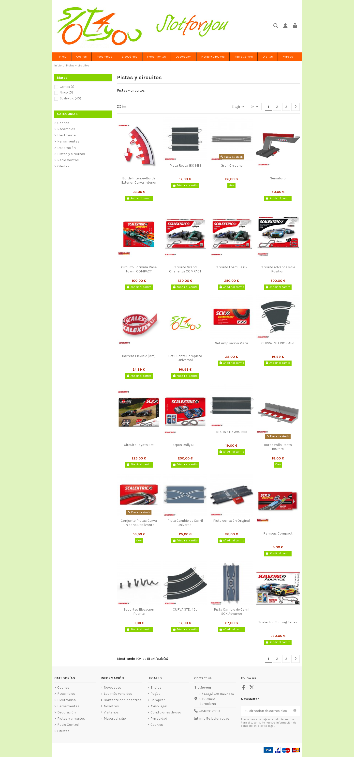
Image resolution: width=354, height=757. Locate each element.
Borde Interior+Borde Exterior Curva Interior (139, 180)
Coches (63, 123)
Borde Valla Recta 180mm (278, 447)
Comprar (157, 700)
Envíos (156, 687)
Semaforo (278, 178)
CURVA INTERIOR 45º (277, 343)
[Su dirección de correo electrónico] (265, 711)
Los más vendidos (118, 694)
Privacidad (158, 718)
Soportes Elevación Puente (138, 611)
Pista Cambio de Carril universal (185, 523)
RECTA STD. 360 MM (231, 432)
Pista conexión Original (231, 521)
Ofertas (63, 166)
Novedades (112, 687)
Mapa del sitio (115, 718)
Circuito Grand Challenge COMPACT (185, 269)
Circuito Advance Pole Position (278, 269)
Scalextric (70, 98)
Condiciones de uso (165, 712)
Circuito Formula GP (232, 267)
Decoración (66, 148)
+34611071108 (209, 711)
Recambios (66, 129)
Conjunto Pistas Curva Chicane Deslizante (139, 523)
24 (254, 107)
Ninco (66, 92)
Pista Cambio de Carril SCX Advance (231, 611)
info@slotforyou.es (214, 718)
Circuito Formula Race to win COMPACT (139, 269)
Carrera (67, 87)
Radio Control (68, 160)
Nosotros (111, 706)
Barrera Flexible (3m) (139, 356)
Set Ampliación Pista (231, 343)
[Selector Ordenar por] (238, 106)
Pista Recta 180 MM (185, 165)
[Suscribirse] (295, 711)
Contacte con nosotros (122, 700)
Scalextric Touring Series (277, 622)
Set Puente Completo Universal (185, 358)
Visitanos (111, 712)
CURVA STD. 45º (185, 609)
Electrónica (66, 135)
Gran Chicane (231, 165)
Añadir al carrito (138, 198)
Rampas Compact (278, 533)
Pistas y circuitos (71, 154)
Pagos (155, 694)
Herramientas (68, 141)
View (231, 185)
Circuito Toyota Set (139, 445)
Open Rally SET (185, 445)
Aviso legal (158, 706)
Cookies (156, 725)
